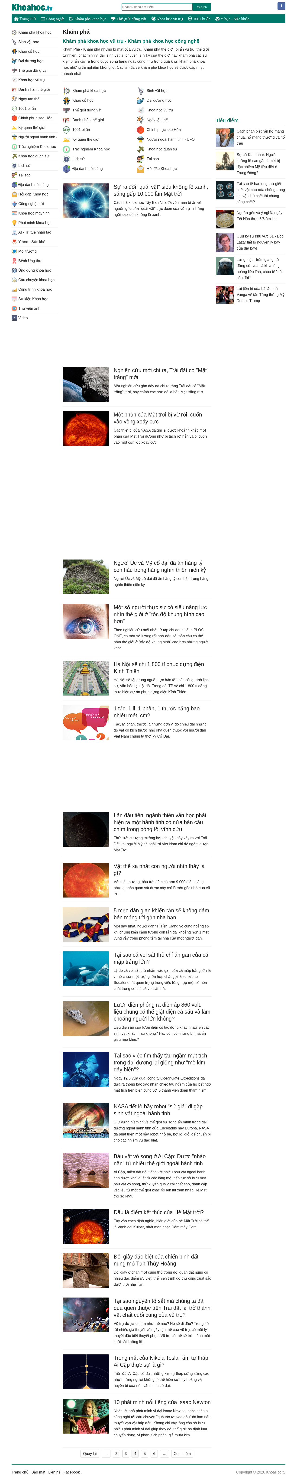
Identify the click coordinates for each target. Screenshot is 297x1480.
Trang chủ (25, 18)
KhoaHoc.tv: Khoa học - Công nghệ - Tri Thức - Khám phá (37, 7)
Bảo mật (38, 1472)
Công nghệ (52, 19)
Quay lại (90, 1454)
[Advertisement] (137, 260)
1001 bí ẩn (199, 19)
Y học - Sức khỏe (232, 19)
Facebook (72, 1472)
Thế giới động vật (128, 19)
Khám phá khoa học (87, 19)
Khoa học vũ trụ (167, 19)
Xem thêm (182, 1454)
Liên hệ (54, 1472)
